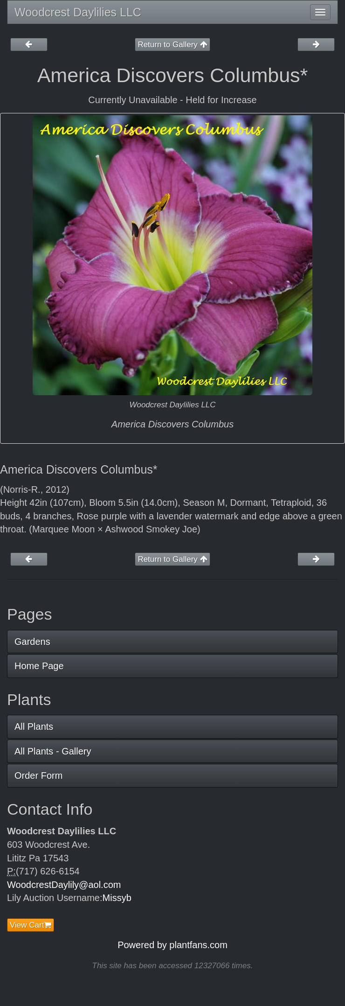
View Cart (30, 925)
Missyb (117, 898)
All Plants (33, 726)
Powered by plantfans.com (172, 945)
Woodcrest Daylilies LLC (77, 12)
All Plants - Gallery (52, 751)
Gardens (32, 641)
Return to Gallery (172, 44)
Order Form (38, 775)
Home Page (39, 666)
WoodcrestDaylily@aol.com (64, 885)
